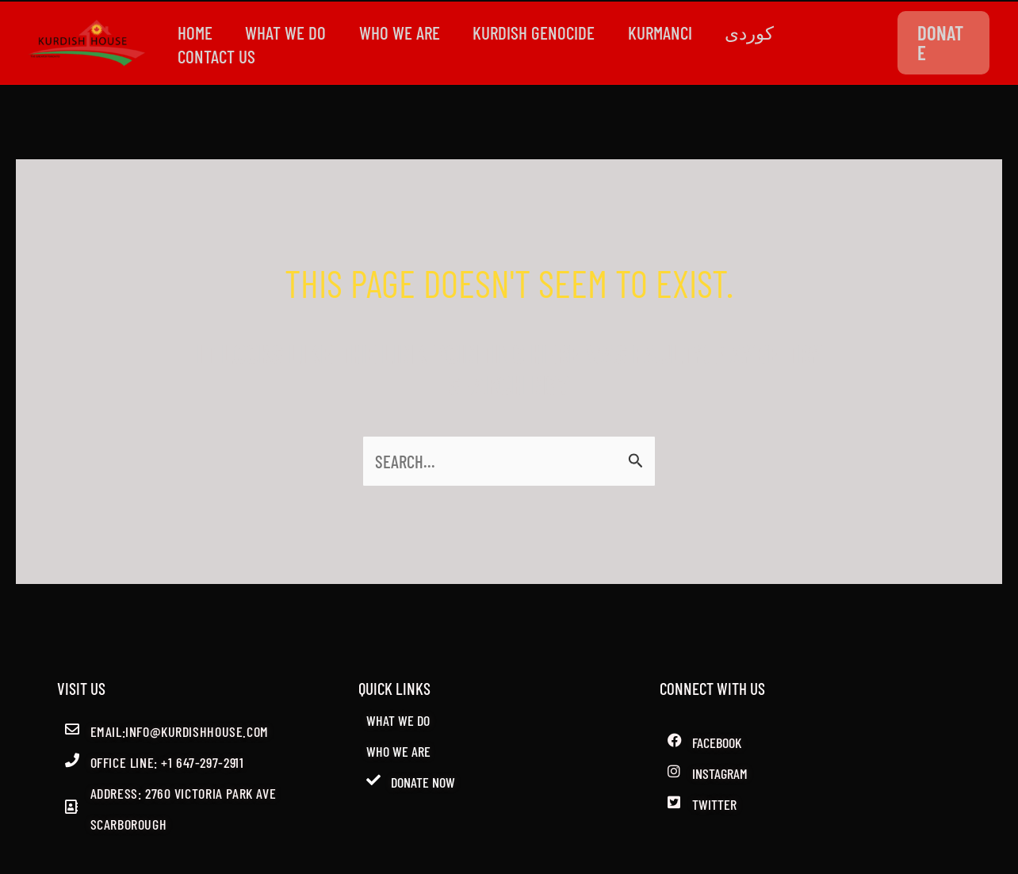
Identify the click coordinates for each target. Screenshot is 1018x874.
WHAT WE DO (291, 32)
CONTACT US (218, 56)
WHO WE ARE (408, 32)
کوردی (769, 32)
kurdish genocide (546, 32)
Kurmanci (676, 32)
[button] (945, 42)
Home (196, 32)
